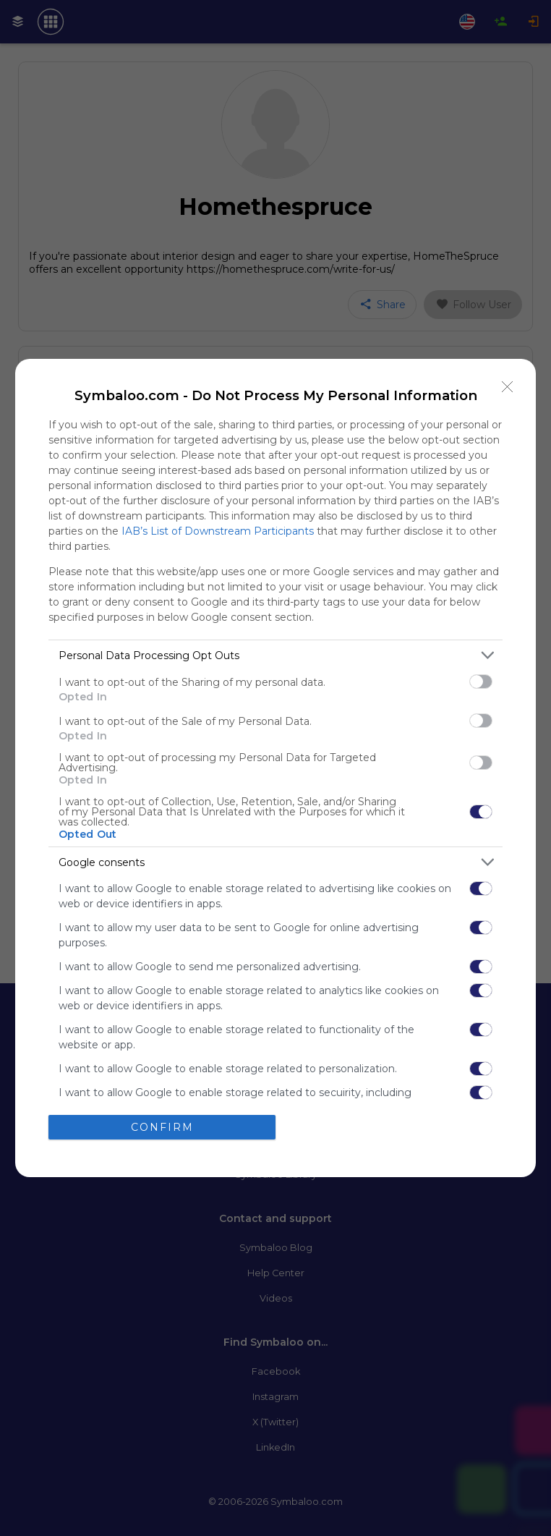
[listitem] (275, 655)
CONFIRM (162, 1127)
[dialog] (275, 768)
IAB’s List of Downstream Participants (217, 531)
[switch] (480, 681)
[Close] (507, 387)
